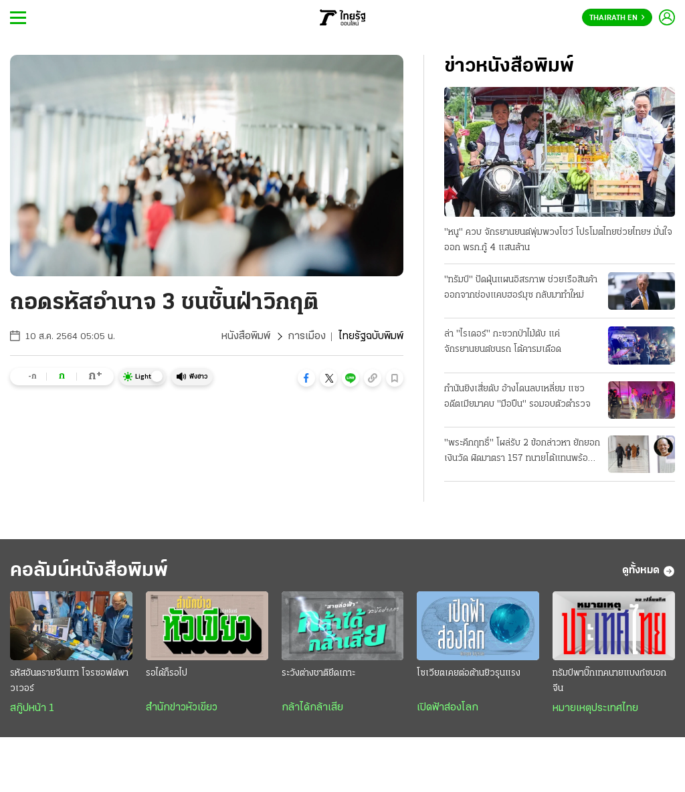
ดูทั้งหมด (648, 571)
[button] (306, 378)
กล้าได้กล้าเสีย (312, 707)
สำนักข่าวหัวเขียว (181, 707)
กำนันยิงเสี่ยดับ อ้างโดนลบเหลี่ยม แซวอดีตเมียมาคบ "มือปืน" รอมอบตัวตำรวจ (517, 396)
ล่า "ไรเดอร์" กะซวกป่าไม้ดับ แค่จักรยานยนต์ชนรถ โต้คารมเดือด (502, 342)
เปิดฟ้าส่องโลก (447, 707)
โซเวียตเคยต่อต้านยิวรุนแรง (468, 673)
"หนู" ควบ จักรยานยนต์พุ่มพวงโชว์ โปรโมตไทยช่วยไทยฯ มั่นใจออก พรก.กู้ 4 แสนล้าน (558, 240)
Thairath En (617, 18)
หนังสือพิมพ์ (245, 336)
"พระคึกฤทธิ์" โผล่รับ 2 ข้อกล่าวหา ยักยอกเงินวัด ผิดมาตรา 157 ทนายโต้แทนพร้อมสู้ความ (522, 452)
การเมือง (307, 336)
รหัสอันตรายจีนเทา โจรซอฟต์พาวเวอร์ (69, 681)
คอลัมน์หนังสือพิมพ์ (89, 571)
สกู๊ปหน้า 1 (32, 708)
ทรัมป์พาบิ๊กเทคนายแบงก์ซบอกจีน (609, 681)
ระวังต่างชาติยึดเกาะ (318, 673)
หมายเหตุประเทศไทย (595, 708)
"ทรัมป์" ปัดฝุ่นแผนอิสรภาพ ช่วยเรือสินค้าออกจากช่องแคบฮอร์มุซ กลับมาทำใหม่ (520, 287)
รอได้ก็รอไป (166, 673)
